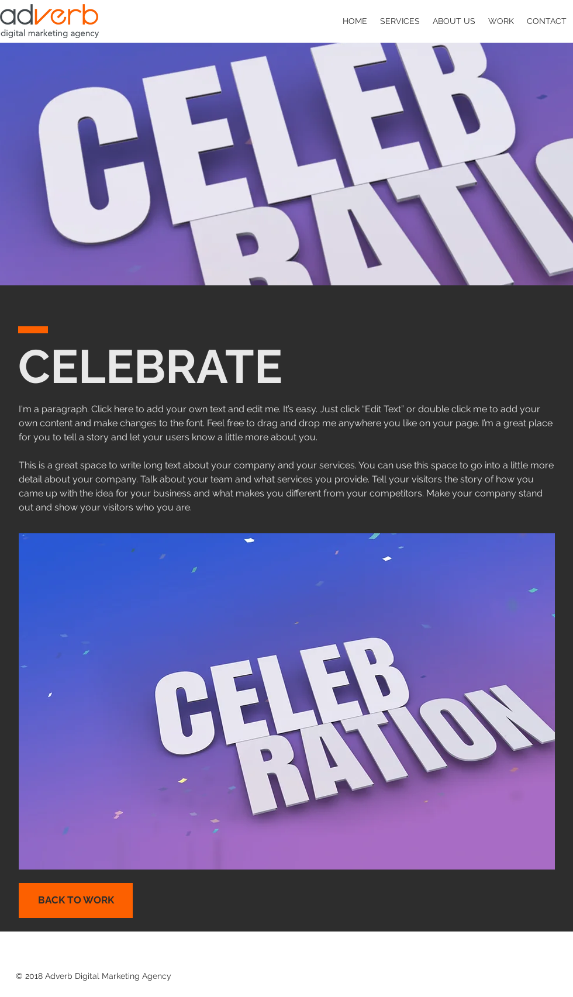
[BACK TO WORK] (76, 900)
